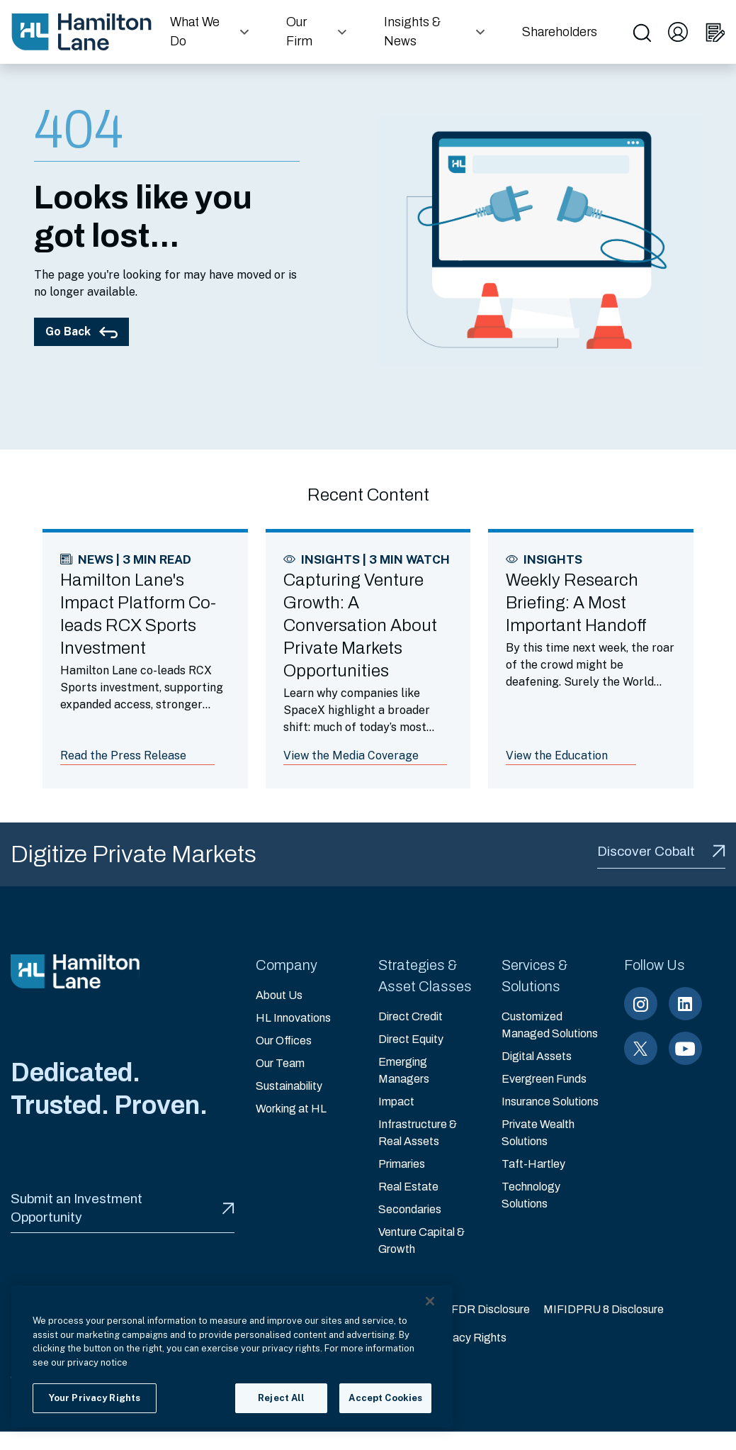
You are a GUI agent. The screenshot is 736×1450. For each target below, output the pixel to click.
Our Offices (284, 1040)
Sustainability (289, 1086)
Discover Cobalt (661, 851)
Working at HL (291, 1109)
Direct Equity (410, 1039)
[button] (211, 32)
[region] (232, 1356)
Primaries (401, 1164)
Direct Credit (410, 1016)
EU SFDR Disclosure (477, 1309)
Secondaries (409, 1209)
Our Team (280, 1063)
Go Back (81, 331)
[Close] (430, 1301)
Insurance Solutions (550, 1101)
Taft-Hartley (533, 1164)
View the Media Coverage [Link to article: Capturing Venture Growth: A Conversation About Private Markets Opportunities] (351, 755)
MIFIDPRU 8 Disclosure (603, 1309)
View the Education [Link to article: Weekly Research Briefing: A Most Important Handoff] (557, 755)
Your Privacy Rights (457, 1338)
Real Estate (408, 1187)
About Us (279, 995)
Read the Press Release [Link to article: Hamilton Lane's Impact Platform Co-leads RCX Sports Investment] (123, 755)
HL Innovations (293, 1018)
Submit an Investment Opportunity (122, 1208)
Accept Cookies (385, 1398)
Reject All (281, 1398)
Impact (396, 1101)
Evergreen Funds (544, 1079)
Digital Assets (537, 1056)
